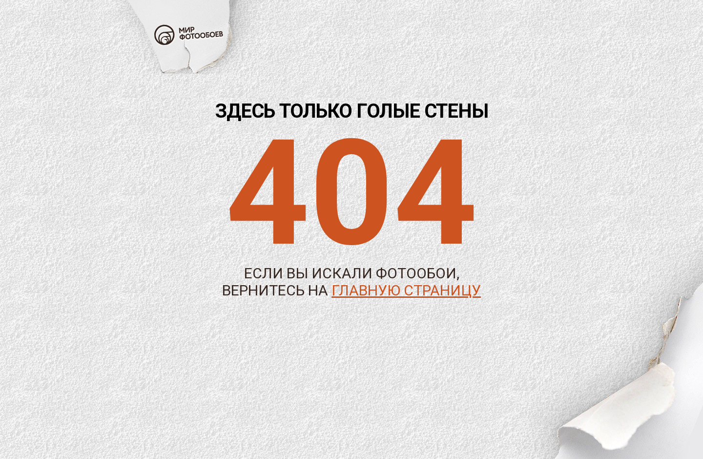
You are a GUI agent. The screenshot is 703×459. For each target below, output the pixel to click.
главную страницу (406, 290)
